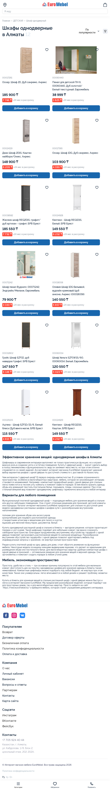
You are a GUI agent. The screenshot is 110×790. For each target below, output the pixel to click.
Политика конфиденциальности (23, 649)
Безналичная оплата (15, 644)
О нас (6, 669)
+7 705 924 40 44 (13, 740)
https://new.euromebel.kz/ (16, 589)
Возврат (7, 633)
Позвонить (92, 785)
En (11, 778)
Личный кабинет (13, 674)
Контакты (8, 696)
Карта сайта (10, 702)
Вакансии (8, 680)
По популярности (89, 32)
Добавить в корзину (26, 109)
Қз (7, 778)
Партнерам (9, 691)
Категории (18, 785)
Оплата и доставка (14, 655)
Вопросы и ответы (14, 685)
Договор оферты (13, 638)
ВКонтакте (9, 721)
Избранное (55, 785)
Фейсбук (8, 727)
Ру (3, 778)
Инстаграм (9, 716)
